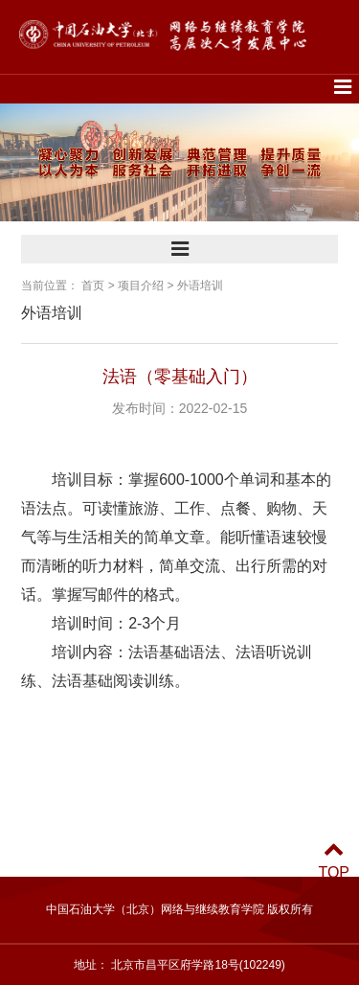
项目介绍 (141, 285)
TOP (333, 861)
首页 (92, 285)
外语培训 (200, 285)
